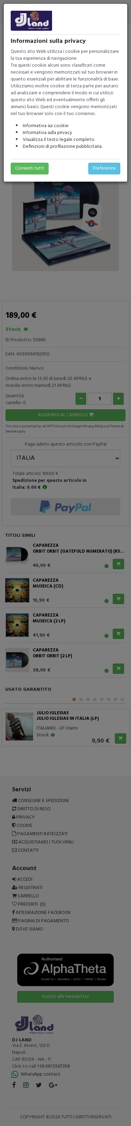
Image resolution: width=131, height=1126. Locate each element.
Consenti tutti (29, 168)
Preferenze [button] (104, 168)
